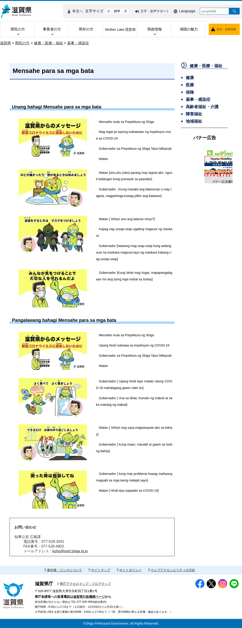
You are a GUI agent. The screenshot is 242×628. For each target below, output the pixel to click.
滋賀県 (5, 43)
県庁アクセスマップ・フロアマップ (85, 584)
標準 (117, 11)
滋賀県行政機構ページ (89, 596)
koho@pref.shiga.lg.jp (70, 551)
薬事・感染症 (78, 43)
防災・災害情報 (226, 29)
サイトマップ (100, 570)
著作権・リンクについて (64, 570)
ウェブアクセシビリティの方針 (173, 570)
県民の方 (22, 43)
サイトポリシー (130, 570)
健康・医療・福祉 (48, 43)
